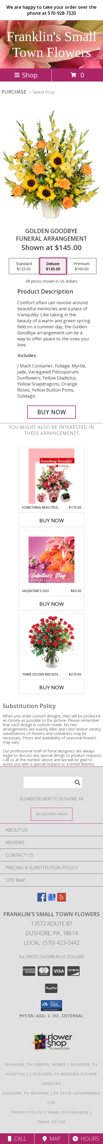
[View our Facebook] (41, 900)
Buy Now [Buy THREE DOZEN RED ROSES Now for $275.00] (51, 687)
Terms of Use (51, 1121)
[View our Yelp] (61, 900)
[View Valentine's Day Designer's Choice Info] (51, 559)
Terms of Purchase (68, 1112)
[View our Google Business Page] (51, 900)
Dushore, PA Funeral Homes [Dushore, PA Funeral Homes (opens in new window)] (35, 1064)
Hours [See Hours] (86, 1138)
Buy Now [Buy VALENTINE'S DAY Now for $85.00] (51, 603)
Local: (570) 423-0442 (51, 942)
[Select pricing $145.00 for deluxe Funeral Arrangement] (53, 266)
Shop (25, 74)
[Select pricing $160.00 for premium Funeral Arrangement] (81, 266)
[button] (51, 1005)
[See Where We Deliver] (52, 813)
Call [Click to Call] (17, 1138)
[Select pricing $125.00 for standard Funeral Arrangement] (24, 266)
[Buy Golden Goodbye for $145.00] (51, 412)
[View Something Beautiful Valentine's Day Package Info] (51, 476)
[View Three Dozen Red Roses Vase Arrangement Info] (51, 643)
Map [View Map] (52, 1138)
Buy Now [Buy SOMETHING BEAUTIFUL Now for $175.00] (51, 520)
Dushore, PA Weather (25, 1093)
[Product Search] (52, 782)
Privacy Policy (27, 1112)
